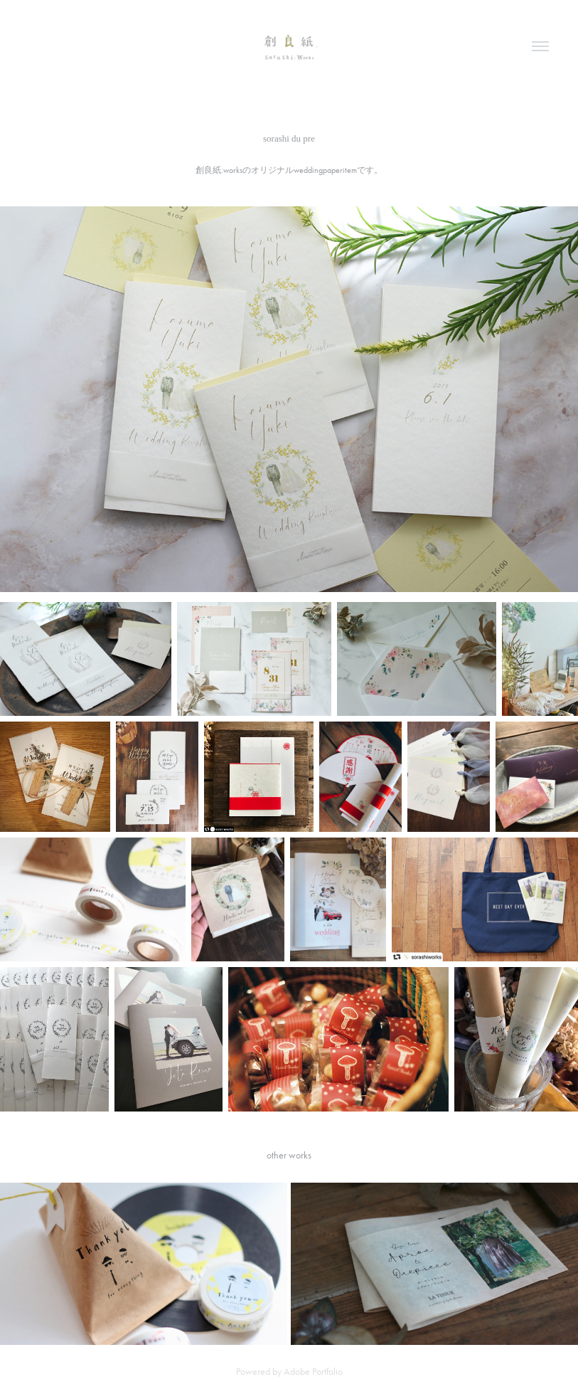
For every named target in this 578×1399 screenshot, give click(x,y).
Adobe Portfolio (313, 1372)
